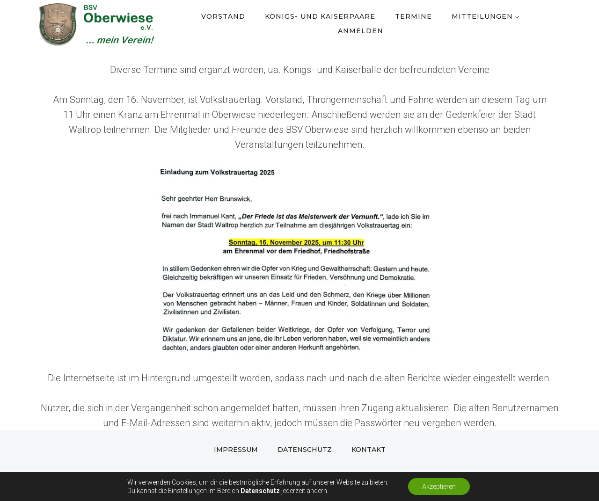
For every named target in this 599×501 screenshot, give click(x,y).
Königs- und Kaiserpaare (320, 16)
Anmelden (360, 31)
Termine (413, 16)
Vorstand (223, 16)
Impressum (236, 449)
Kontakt (368, 449)
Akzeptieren (439, 486)
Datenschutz (305, 449)
